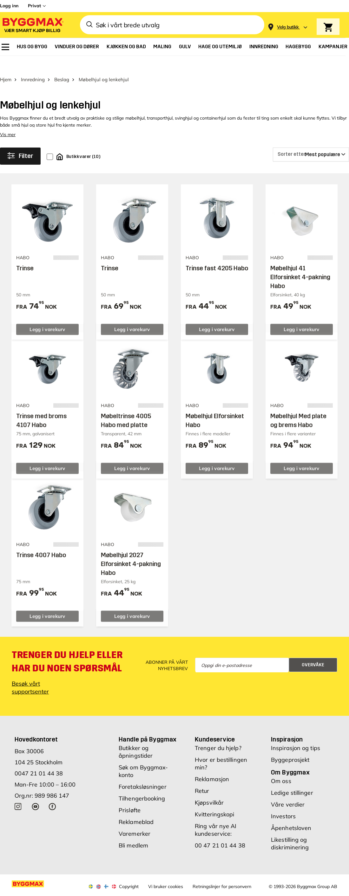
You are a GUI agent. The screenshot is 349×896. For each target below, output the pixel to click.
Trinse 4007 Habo (41, 540)
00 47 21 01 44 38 (220, 830)
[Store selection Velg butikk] (288, 27)
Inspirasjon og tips (295, 733)
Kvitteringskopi (214, 799)
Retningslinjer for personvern (222, 871)
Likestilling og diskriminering (290, 828)
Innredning (33, 64)
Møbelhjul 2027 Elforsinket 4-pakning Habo (131, 549)
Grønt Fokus (94, 890)
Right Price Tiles (125, 890)
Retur (202, 776)
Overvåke (313, 650)
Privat (34, 6)
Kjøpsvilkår (209, 787)
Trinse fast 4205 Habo (217, 253)
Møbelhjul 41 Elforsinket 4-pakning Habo (300, 261)
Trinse (25, 253)
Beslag (61, 64)
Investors (283, 801)
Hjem (5, 64)
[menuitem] (5, 47)
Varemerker (134, 818)
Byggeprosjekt (290, 744)
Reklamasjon (212, 764)
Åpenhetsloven (291, 813)
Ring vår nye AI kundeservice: (216, 814)
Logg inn (9, 6)
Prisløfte (130, 795)
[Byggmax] (32, 25)
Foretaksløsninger (143, 771)
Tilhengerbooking (142, 783)
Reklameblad (136, 807)
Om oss (281, 766)
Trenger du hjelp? (218, 733)
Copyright (129, 871)
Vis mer (8, 119)
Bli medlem (133, 830)
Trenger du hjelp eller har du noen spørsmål (67, 646)
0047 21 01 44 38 (39, 758)
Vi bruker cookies (165, 871)
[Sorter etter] (311, 139)
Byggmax (70, 890)
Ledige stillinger (292, 777)
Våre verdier (288, 789)
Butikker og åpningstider (136, 736)
